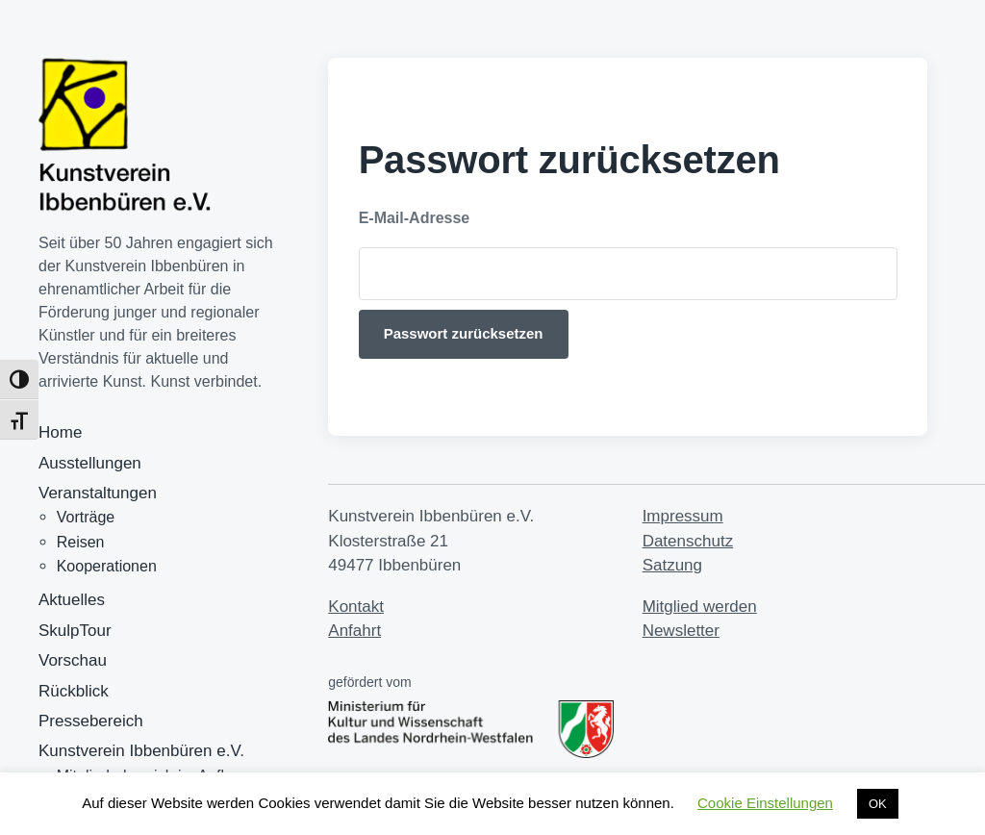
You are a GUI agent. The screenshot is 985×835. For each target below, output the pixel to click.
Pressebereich (90, 721)
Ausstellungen (89, 463)
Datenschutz (688, 541)
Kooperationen (107, 566)
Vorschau (72, 660)
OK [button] (878, 804)
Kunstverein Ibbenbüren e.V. (141, 751)
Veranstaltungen (97, 493)
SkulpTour (75, 630)
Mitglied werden (700, 606)
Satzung (672, 565)
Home (60, 432)
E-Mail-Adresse (414, 218)
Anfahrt (354, 630)
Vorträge (85, 517)
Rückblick (73, 691)
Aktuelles (71, 600)
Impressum (683, 516)
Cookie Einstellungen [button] (765, 803)
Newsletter (681, 630)
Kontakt (356, 606)
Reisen (81, 542)
